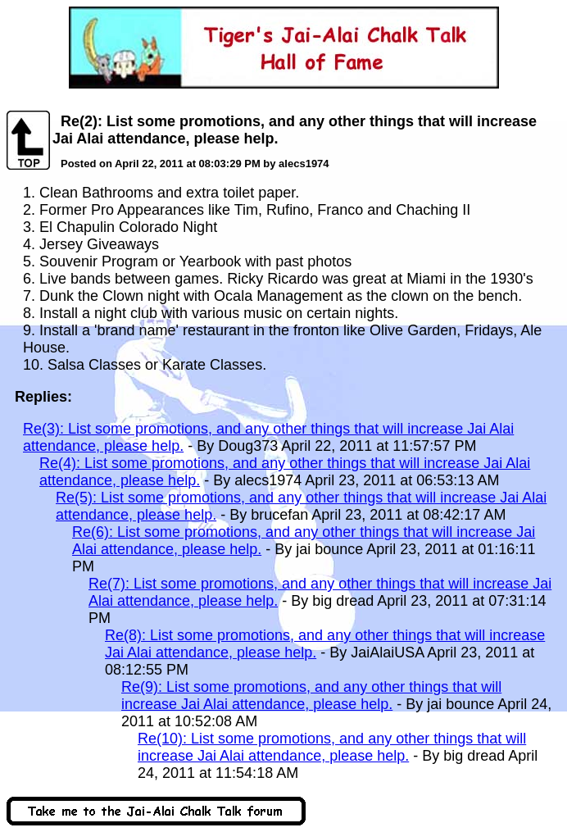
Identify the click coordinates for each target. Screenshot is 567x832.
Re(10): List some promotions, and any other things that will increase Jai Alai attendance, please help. (332, 747)
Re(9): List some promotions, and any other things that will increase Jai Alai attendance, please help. (311, 695)
